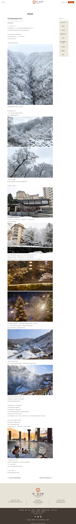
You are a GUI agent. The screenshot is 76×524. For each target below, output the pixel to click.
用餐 (26, 510)
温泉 (15, 21)
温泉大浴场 (21, 510)
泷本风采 (43, 511)
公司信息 (28, 519)
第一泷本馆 (21, 21)
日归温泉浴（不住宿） (45, 510)
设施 (53, 510)
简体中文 (63, 2)
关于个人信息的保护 (40, 519)
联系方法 (38, 511)
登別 (16, 21)
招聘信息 (33, 519)
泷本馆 (13, 21)
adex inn (40, 513)
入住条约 (47, 519)
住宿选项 (38, 510)
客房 (29, 510)
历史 (56, 510)
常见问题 (33, 511)
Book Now (71, 2)
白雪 (18, 21)
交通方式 (33, 510)
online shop (36, 513)
